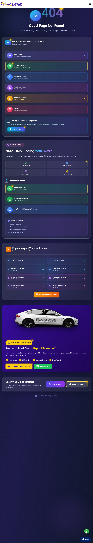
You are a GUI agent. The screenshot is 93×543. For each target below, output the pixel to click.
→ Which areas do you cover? (17, 232)
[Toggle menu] (90, 4)
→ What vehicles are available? (17, 235)
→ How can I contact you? (16, 238)
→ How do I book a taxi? (15, 229)
